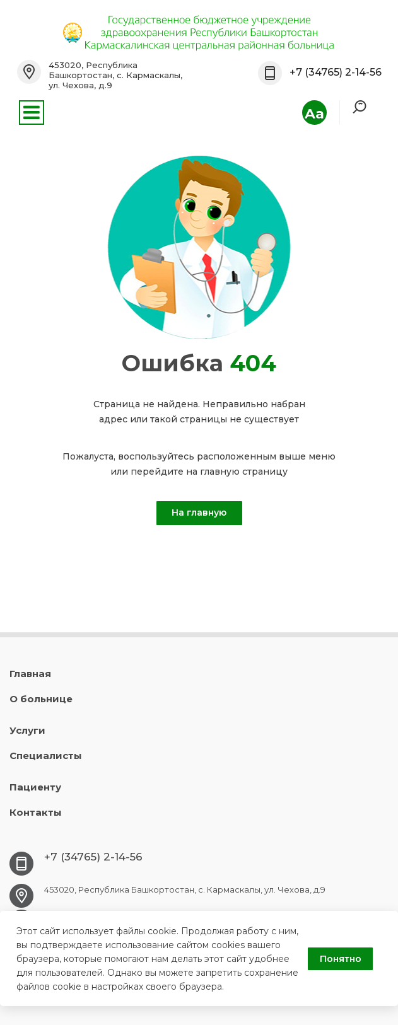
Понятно (340, 958)
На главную (199, 512)
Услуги (27, 730)
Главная (30, 674)
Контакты (35, 812)
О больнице (41, 699)
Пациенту (35, 787)
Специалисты (45, 756)
